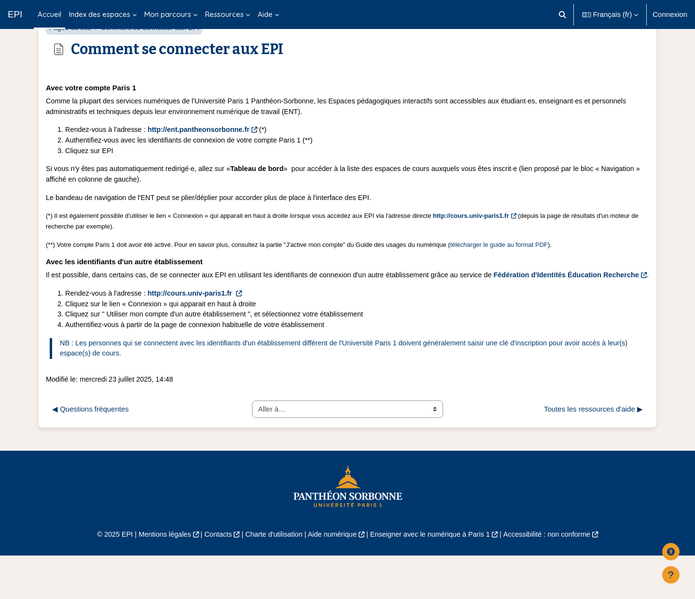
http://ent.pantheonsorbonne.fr (203, 155)
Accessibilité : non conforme (555, 577)
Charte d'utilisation (271, 577)
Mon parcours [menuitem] (167, 14)
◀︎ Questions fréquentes (90, 452)
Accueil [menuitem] (49, 14)
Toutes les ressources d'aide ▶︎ (593, 452)
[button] (562, 14)
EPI (15, 14)
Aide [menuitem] (265, 14)
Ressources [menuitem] (224, 14)
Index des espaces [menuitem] (99, 14)
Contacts (213, 577)
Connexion (670, 14)
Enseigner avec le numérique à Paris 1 (433, 577)
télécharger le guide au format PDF (499, 273)
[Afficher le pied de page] (671, 575)
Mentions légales (157, 577)
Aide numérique (331, 577)
